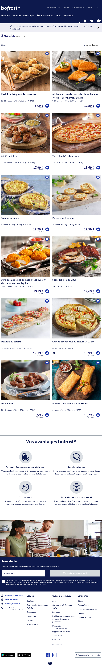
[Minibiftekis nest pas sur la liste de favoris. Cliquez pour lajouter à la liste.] (47, 363)
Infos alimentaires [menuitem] (54, 7)
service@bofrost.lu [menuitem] (10, 604)
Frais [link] (58, 15)
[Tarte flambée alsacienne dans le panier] (98, 167)
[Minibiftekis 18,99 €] (25, 391)
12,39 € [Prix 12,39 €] (38, 353)
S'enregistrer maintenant (75, 573)
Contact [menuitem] (30, 601)
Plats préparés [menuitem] (83, 605)
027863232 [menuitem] (7, 608)
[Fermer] (98, 27)
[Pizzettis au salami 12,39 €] (25, 329)
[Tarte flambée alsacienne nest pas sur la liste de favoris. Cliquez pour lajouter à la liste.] (98, 115)
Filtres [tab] (6, 45)
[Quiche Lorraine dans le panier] (47, 229)
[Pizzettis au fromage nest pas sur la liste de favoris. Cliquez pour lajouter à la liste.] (98, 177)
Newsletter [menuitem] (31, 616)
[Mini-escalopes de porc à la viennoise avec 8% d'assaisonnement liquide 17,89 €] (76, 82)
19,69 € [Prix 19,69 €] (89, 291)
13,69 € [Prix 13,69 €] (89, 167)
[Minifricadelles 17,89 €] (25, 144)
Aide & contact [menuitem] (77, 7)
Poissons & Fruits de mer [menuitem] (88, 609)
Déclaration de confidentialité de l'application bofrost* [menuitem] (61, 629)
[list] (51, 481)
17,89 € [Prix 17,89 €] (89, 106)
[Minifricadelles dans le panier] (47, 167)
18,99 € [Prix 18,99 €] (38, 415)
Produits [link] (5, 15)
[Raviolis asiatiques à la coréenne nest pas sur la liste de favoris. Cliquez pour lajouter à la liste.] (47, 53)
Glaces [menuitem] (80, 601)
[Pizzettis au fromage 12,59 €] (76, 205)
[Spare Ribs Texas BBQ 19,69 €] (76, 267)
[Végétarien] (53, 353)
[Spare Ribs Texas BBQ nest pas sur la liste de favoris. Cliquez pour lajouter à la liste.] (98, 239)
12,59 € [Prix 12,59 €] (89, 229)
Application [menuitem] (57, 636)
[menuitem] (5, 15)
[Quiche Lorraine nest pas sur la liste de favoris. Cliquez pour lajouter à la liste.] (47, 177)
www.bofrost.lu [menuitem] (9, 599)
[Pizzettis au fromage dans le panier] (98, 229)
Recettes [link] (68, 15)
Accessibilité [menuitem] (57, 644)
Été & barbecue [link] (45, 15)
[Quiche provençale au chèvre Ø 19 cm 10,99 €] (76, 329)
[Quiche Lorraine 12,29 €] (25, 205)
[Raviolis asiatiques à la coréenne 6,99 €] (25, 82)
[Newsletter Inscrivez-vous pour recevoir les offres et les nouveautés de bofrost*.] (51, 574)
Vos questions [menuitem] (32, 624)
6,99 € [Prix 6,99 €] (39, 106)
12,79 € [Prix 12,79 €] (89, 415)
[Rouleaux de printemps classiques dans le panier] (98, 415)
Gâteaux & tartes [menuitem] (85, 617)
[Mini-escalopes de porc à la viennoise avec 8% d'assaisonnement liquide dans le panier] (98, 106)
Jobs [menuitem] (54, 601)
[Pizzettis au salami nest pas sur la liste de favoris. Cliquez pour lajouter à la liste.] (47, 301)
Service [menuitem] (66, 7)
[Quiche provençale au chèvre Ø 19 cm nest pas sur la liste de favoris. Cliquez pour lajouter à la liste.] (98, 301)
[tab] (85, 21)
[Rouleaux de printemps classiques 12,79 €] (76, 391)
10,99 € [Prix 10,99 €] (89, 353)
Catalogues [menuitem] (31, 612)
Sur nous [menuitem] (56, 612)
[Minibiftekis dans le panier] (47, 415)
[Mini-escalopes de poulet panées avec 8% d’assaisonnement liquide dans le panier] (47, 291)
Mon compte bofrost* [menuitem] (12, 595)
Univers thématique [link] (23, 15)
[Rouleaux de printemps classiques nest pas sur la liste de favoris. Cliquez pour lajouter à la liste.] (98, 363)
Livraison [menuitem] (30, 620)
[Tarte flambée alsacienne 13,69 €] (76, 144)
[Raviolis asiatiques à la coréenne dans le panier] (47, 106)
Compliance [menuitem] (57, 640)
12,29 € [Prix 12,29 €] (38, 229)
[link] (10, 8)
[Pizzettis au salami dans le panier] (47, 353)
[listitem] (25, 464)
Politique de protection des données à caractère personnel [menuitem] (63, 619)
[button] (93, 7)
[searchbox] (3, 21)
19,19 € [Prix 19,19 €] (38, 291)
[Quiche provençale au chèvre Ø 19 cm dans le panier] (98, 353)
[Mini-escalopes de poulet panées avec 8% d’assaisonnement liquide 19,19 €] (25, 267)
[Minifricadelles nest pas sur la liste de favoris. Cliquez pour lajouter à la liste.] (47, 115)
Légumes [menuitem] (81, 613)
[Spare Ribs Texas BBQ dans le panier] (98, 291)
